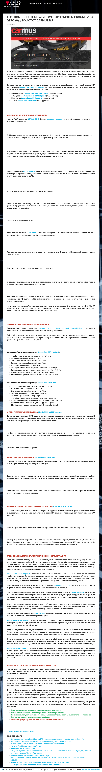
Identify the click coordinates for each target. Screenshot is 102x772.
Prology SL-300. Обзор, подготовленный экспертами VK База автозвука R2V (40, 762)
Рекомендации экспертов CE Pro (23, 748)
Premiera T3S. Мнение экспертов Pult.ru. (26, 746)
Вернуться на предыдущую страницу (21, 731)
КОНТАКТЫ (57, 4)
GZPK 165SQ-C (40, 613)
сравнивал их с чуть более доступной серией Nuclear (60, 328)
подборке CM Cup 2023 (63, 585)
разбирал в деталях (54, 119)
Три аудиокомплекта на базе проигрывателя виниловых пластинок (36, 765)
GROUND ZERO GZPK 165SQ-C (49, 412)
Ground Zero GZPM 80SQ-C (48, 383)
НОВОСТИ (47, 4)
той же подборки (77, 592)
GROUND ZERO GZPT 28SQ (63, 507)
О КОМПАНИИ (35, 4)
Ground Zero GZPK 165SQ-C (48, 352)
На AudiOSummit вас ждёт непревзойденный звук (30, 756)
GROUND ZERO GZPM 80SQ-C (46, 458)
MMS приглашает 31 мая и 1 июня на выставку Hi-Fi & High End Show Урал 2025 (41, 741)
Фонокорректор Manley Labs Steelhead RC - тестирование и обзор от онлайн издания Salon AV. (47, 739)
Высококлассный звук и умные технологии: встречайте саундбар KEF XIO (39, 744)
